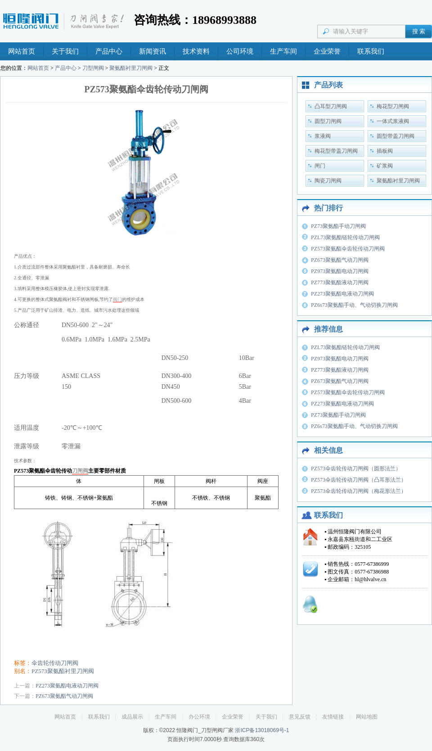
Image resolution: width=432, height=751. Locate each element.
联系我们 (370, 51)
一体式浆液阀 (393, 121)
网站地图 (367, 717)
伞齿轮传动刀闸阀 (55, 663)
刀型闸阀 (93, 68)
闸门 (320, 166)
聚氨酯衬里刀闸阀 (131, 68)
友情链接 (333, 717)
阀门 (117, 299)
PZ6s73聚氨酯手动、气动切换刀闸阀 (354, 305)
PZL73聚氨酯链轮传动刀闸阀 (345, 237)
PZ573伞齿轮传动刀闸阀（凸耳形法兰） (358, 480)
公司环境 (239, 51)
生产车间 (283, 51)
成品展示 (132, 717)
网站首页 (21, 51)
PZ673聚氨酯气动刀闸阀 (64, 696)
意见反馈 (299, 717)
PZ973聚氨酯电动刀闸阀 (340, 271)
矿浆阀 (385, 166)
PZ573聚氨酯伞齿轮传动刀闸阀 (348, 249)
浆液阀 (323, 136)
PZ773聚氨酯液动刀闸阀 (340, 282)
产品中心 (108, 51)
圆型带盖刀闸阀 (395, 136)
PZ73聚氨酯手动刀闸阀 (338, 226)
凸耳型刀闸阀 (331, 106)
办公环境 (199, 717)
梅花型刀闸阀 (393, 106)
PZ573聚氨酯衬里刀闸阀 (63, 671)
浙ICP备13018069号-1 (262, 730)
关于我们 (65, 51)
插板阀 (385, 151)
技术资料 (196, 51)
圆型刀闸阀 (328, 121)
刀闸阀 (80, 471)
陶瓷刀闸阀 (328, 181)
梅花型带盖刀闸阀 (336, 151)
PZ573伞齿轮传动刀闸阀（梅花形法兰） (358, 491)
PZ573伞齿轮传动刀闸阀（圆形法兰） (356, 468)
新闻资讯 (152, 51)
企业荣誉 (327, 51)
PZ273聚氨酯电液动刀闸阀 (67, 686)
